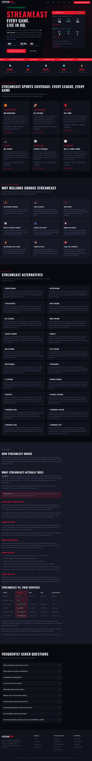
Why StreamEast (78, 741)
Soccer (58, 2)
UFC (64, 2)
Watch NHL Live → (9, 168)
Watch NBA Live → (9, 132)
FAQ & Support (37, 747)
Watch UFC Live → (69, 130)
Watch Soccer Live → (40, 168)
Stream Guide (77, 739)
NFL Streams (57, 741)
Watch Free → (57, 24)
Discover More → (69, 168)
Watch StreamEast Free (82, 2)
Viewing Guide (37, 744)
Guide (69, 2)
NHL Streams (57, 747)
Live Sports (37, 741)
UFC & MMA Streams (59, 744)
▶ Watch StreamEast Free (16, 51)
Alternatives (77, 744)
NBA (53, 2)
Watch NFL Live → (39, 132)
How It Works (33, 51)
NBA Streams (57, 739)
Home (35, 739)
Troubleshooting (78, 747)
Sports (47, 2)
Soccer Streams (58, 749)
